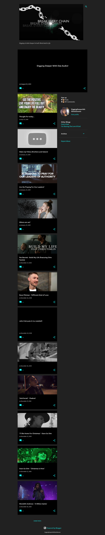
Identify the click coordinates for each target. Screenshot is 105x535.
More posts (37, 521)
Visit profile (75, 114)
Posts (65, 100)
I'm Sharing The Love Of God (70, 126)
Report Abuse (65, 141)
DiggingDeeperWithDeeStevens (78, 110)
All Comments (69, 102)
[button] (84, 88)
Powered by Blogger (52, 528)
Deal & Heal (65, 124)
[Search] (86, 6)
